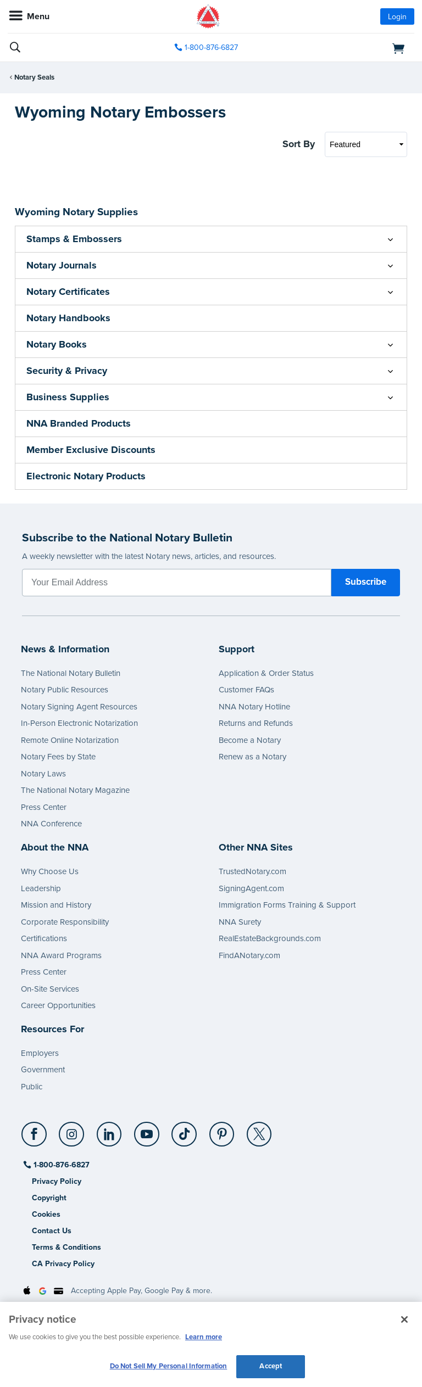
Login (397, 16)
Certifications (44, 938)
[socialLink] (36, 1139)
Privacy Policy (56, 1181)
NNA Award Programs (61, 955)
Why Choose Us (50, 871)
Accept (270, 1366)
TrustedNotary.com (252, 871)
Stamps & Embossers (74, 239)
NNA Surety (240, 922)
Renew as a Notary (252, 757)
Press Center (43, 807)
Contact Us (51, 1230)
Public (31, 1087)
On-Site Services (50, 989)
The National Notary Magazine (75, 790)
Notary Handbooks (68, 318)
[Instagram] (72, 1130)
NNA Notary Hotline (254, 707)
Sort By (298, 144)
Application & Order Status (266, 673)
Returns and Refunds (256, 723)
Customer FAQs (246, 690)
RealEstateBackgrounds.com (270, 938)
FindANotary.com (249, 955)
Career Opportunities (58, 1005)
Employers (40, 1053)
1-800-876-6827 (61, 1165)
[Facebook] (35, 1130)
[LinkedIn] (109, 1130)
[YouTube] (147, 1130)
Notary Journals (61, 265)
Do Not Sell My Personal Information (168, 1366)
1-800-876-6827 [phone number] (211, 47)
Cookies (46, 1214)
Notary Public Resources (64, 690)
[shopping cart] (349, 48)
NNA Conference (51, 824)
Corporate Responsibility (65, 922)
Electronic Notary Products (86, 476)
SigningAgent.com (251, 888)
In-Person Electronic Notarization (79, 723)
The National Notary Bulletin (70, 673)
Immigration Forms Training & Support (287, 905)
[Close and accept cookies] (404, 1319)
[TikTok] (185, 1130)
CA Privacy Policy (63, 1263)
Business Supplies (67, 397)
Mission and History (56, 905)
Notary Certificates (68, 292)
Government (43, 1070)
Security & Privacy (66, 371)
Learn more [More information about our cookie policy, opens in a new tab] (203, 1337)
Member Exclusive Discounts (91, 450)
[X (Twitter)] (259, 1130)
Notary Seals (34, 77)
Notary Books (56, 344)
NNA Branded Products (78, 423)
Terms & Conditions (66, 1247)
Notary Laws (43, 774)
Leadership (41, 888)
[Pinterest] (222, 1130)
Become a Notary (250, 740)
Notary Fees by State (58, 757)
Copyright (49, 1198)
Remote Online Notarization (70, 740)
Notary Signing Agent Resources (79, 707)
